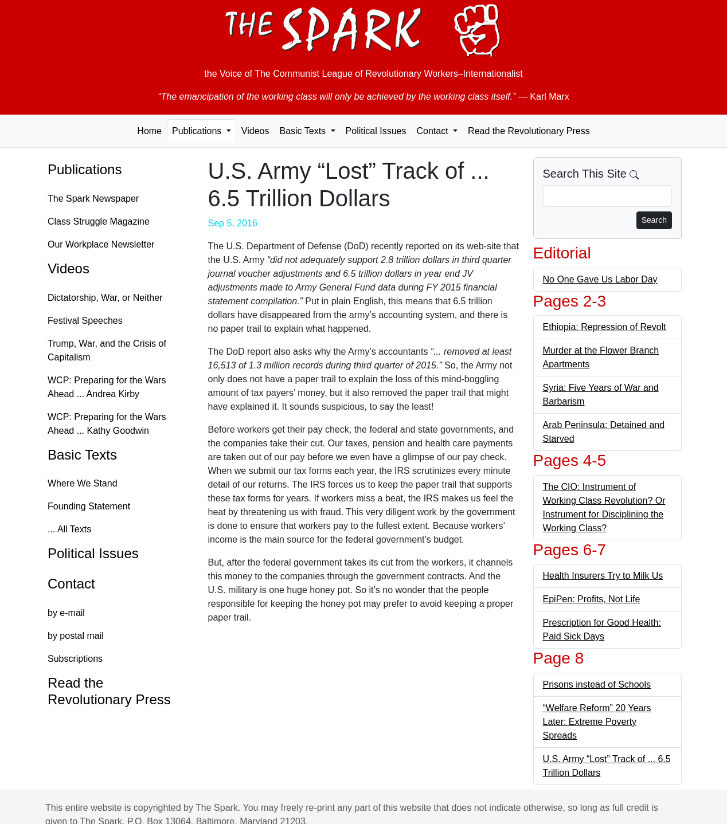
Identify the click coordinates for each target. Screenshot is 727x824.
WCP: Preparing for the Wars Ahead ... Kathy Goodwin (107, 423)
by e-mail (66, 613)
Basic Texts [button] (303, 131)
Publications (85, 169)
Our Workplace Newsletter (101, 244)
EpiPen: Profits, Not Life (591, 599)
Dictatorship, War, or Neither (105, 298)
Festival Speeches (85, 320)
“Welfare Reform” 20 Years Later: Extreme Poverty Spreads (597, 721)
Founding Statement (89, 506)
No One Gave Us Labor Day (600, 279)
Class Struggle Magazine (99, 221)
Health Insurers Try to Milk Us (603, 575)
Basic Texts (82, 454)
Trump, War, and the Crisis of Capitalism (107, 350)
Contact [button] (433, 131)
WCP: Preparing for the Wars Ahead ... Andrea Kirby (107, 387)
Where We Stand (83, 483)
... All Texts (69, 529)
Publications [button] (198, 131)
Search (654, 220)
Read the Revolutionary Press (529, 131)
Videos (255, 131)
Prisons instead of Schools (597, 684)
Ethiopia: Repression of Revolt (604, 327)
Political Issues (376, 131)
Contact (71, 583)
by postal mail (76, 636)
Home (149, 131)
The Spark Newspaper (93, 198)
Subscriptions (75, 659)
